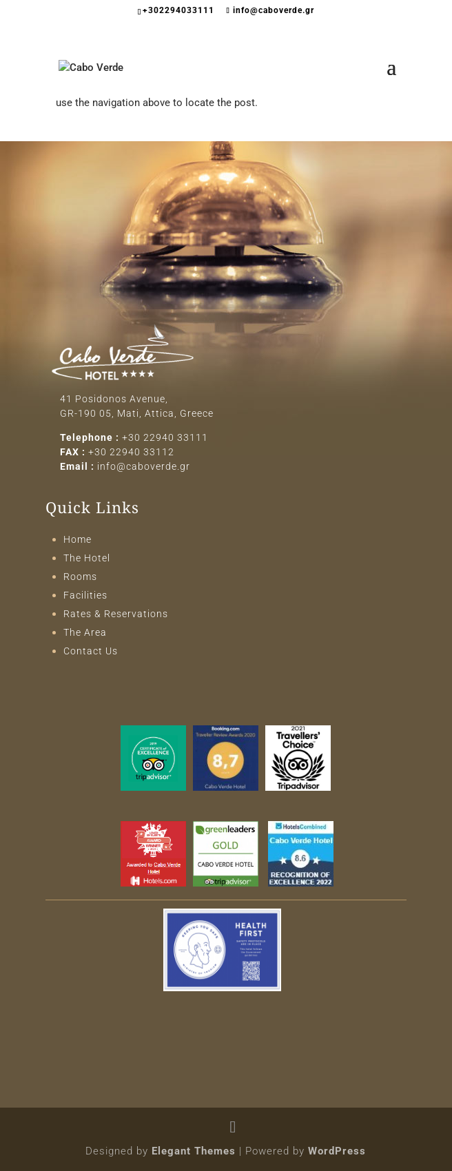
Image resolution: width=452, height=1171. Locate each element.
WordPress (337, 1151)
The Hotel (86, 557)
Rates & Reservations (115, 613)
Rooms (80, 576)
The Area (85, 632)
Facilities (85, 595)
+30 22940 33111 (165, 437)
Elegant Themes (194, 1151)
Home (77, 539)
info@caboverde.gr (143, 466)
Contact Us (90, 650)
